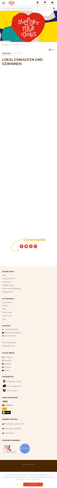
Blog (6, 44)
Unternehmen (7, 302)
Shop (4, 275)
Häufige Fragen (8, 285)
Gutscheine (6, 282)
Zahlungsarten (7, 292)
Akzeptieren (33, 484)
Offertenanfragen (9, 342)
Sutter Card (6, 316)
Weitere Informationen (33, 479)
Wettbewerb (6, 53)
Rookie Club (7, 312)
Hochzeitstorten (8, 278)
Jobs (4, 319)
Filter (52, 50)
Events (5, 306)
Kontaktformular (8, 346)
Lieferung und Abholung (11, 288)
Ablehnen (18, 484)
